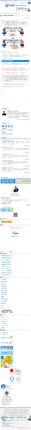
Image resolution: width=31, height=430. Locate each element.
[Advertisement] (15, 99)
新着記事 (3, 330)
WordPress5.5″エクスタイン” (6, 266)
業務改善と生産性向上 (4, 298)
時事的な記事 (3, 303)
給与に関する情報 (4, 290)
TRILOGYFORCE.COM (25, 119)
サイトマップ (27, 413)
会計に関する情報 (4, 288)
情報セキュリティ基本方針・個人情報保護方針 (11, 413)
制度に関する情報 (4, 292)
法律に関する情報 (4, 294)
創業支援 (2, 296)
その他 (2, 307)
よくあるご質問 (20, 410)
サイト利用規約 (21, 413)
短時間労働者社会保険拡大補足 (7, 160)
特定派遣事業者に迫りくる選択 (7, 167)
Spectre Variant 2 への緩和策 (7, 133)
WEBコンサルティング (5, 321)
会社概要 (2, 327)
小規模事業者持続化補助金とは (7, 140)
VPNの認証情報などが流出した (6, 262)
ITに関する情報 (3, 279)
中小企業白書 (26, 410)
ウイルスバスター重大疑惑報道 (6, 270)
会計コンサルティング (4, 317)
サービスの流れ (3, 323)
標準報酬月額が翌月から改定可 (6, 264)
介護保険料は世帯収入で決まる (7, 147)
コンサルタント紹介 (4, 325)
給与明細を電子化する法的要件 (6, 272)
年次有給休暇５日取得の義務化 (8, 15)
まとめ (2, 305)
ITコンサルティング (4, 319)
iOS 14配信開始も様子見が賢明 (6, 257)
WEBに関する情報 (4, 281)
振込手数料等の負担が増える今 (6, 255)
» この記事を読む (26, 145)
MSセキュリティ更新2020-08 (6, 268)
